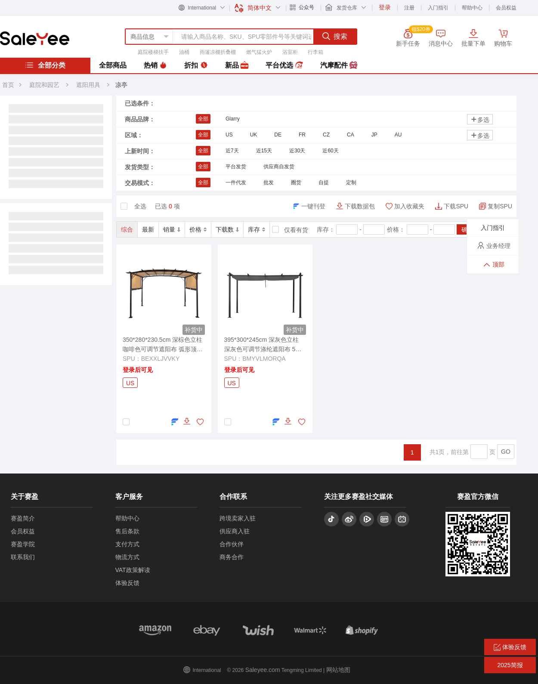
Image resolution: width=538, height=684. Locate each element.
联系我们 (23, 557)
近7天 (232, 151)
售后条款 (127, 531)
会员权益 (506, 8)
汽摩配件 (338, 65)
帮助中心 (472, 8)
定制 (351, 183)
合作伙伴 (232, 544)
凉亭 (121, 84)
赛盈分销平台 (34, 38)
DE (277, 135)
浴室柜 (290, 52)
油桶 (184, 52)
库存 (256, 229)
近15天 (264, 151)
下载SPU (456, 206)
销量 (171, 229)
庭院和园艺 (44, 84)
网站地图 (338, 669)
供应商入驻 (235, 531)
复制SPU (500, 206)
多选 (479, 119)
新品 (236, 65)
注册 (409, 8)
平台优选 (284, 65)
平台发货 (236, 167)
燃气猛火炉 (259, 52)
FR (302, 135)
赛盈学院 (23, 544)
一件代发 (236, 183)
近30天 (297, 151)
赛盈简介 (23, 518)
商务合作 (232, 557)
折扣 (195, 65)
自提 (323, 183)
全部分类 (45, 65)
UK (253, 135)
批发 (268, 183)
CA (350, 135)
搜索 (334, 36)
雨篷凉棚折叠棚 (218, 52)
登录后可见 (138, 369)
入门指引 (438, 8)
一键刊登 (313, 206)
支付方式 (127, 544)
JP (374, 135)
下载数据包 (360, 206)
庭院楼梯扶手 (153, 52)
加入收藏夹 (409, 206)
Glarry (233, 119)
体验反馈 (127, 582)
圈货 (296, 183)
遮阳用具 (89, 84)
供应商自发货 (278, 167)
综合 (127, 229)
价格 (198, 229)
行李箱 (315, 52)
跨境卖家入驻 (238, 518)
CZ (326, 135)
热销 (155, 65)
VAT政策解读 (132, 569)
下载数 (227, 229)
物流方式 (127, 557)
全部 (203, 119)
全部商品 (113, 65)
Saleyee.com (262, 669)
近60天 (330, 151)
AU (398, 135)
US (229, 135)
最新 (148, 229)
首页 (8, 84)
